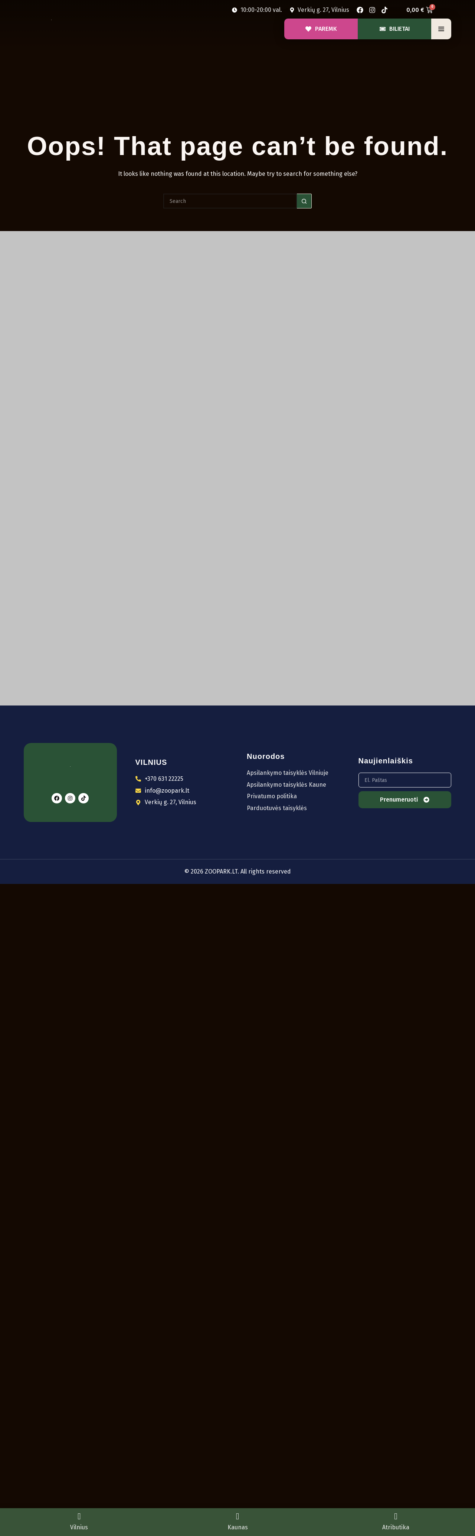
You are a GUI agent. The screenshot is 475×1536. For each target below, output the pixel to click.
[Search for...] (230, 201)
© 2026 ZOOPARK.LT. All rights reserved (237, 871)
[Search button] (304, 201)
